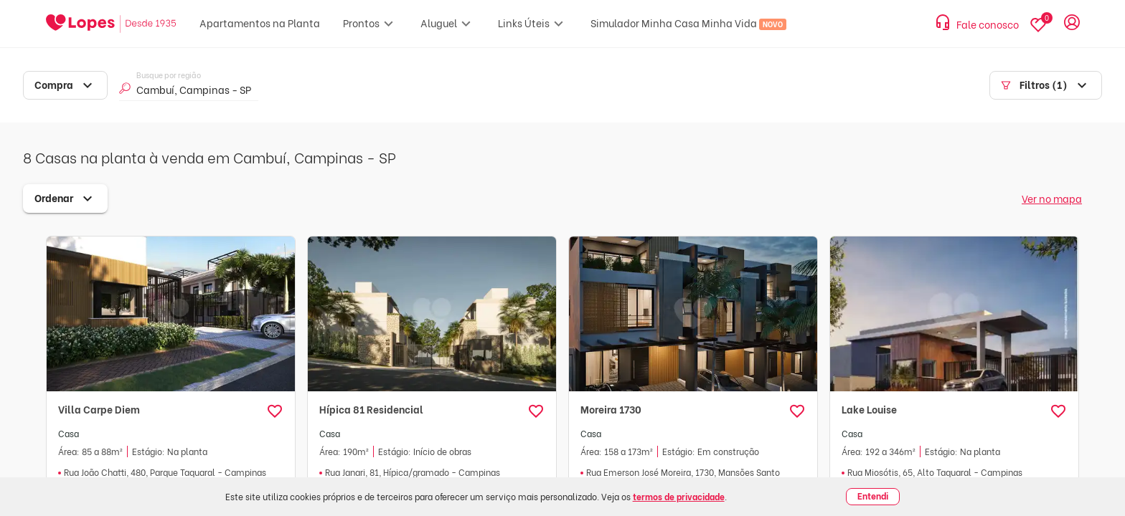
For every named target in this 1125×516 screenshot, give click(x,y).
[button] (274, 411)
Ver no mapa (1052, 198)
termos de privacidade (679, 496)
